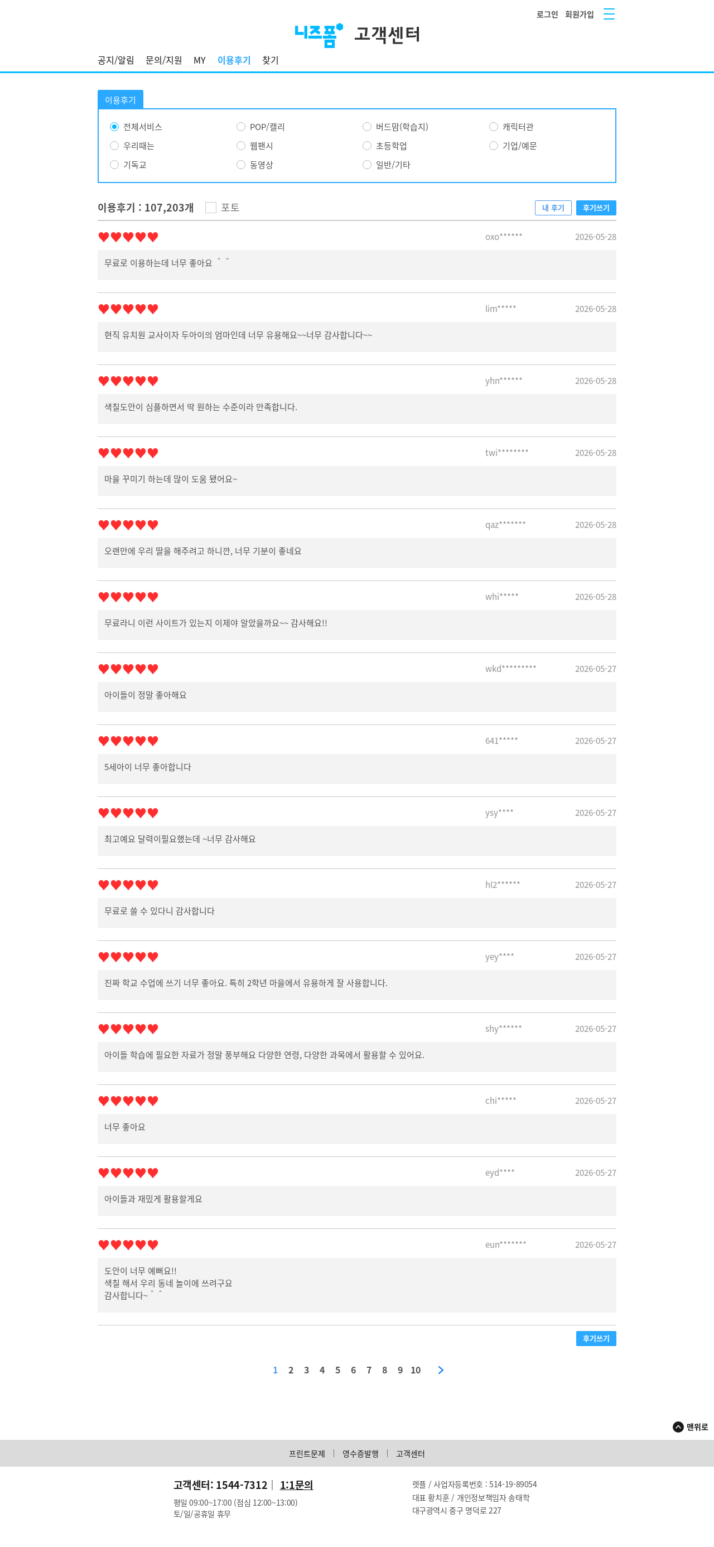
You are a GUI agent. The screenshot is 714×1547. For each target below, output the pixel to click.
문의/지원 (164, 59)
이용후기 (234, 59)
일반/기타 (393, 164)
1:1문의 (296, 1484)
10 (416, 1370)
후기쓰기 (596, 207)
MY (200, 59)
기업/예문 (520, 146)
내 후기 (553, 207)
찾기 (270, 59)
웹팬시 (261, 146)
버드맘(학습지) (402, 127)
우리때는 (139, 146)
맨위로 (697, 1426)
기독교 (135, 164)
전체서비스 (142, 127)
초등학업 (391, 146)
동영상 (261, 164)
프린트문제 (307, 1453)
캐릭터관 (518, 127)
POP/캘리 (267, 127)
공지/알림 (116, 59)
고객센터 (410, 1453)
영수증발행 (360, 1453)
